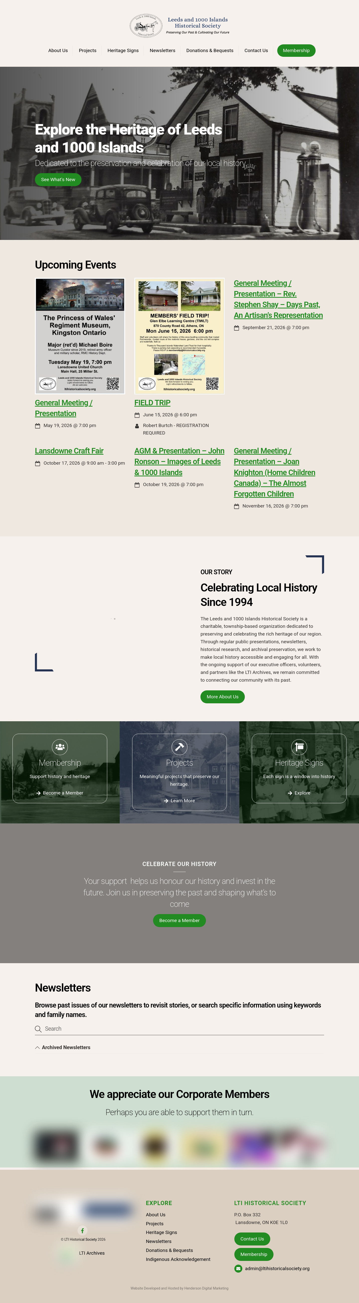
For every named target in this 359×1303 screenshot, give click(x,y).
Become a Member (59, 793)
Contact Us (256, 50)
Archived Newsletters (62, 1047)
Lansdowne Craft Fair (69, 450)
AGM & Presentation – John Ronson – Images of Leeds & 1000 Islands (179, 461)
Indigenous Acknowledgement (178, 1259)
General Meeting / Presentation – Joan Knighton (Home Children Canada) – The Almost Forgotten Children (274, 472)
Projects (87, 50)
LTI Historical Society (80, 1239)
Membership (296, 50)
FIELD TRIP (152, 402)
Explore (299, 793)
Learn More (179, 800)
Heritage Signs (123, 50)
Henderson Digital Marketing (206, 1288)
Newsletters (163, 50)
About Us (58, 50)
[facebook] (83, 1230)
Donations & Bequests (210, 50)
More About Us (223, 697)
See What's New (58, 179)
